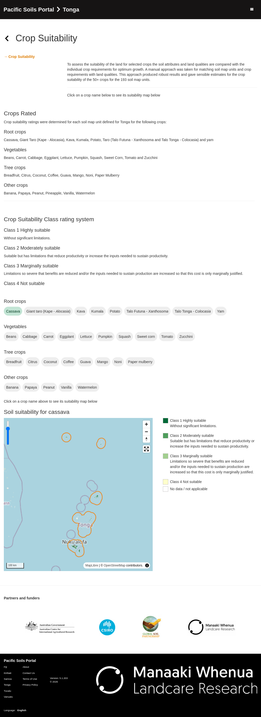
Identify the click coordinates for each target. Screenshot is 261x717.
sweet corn (146, 337)
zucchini (186, 337)
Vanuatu (8, 696)
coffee (68, 362)
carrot (49, 337)
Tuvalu (7, 690)
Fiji (5, 666)
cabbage (30, 337)
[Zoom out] (146, 431)
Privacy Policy (30, 684)
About (26, 666)
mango (102, 362)
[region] (78, 494)
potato (115, 311)
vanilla (66, 387)
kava (81, 311)
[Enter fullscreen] (146, 449)
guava (85, 362)
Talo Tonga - (193, 311)
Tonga (7, 684)
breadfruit (14, 362)
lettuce (86, 337)
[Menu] (252, 9)
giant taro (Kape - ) (48, 311)
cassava (13, 311)
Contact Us (29, 673)
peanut (49, 387)
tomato (167, 337)
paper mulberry (140, 362)
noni (118, 362)
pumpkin (105, 337)
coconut (50, 362)
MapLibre (91, 565)
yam (220, 311)
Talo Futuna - (147, 311)
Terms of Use (30, 678)
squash (125, 337)
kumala (97, 311)
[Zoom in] (146, 424)
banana (12, 387)
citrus (32, 362)
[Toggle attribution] (147, 565)
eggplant (67, 337)
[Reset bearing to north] (146, 439)
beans (11, 337)
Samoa (8, 678)
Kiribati (7, 673)
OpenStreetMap (114, 565)
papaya (31, 387)
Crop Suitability (21, 57)
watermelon (87, 387)
